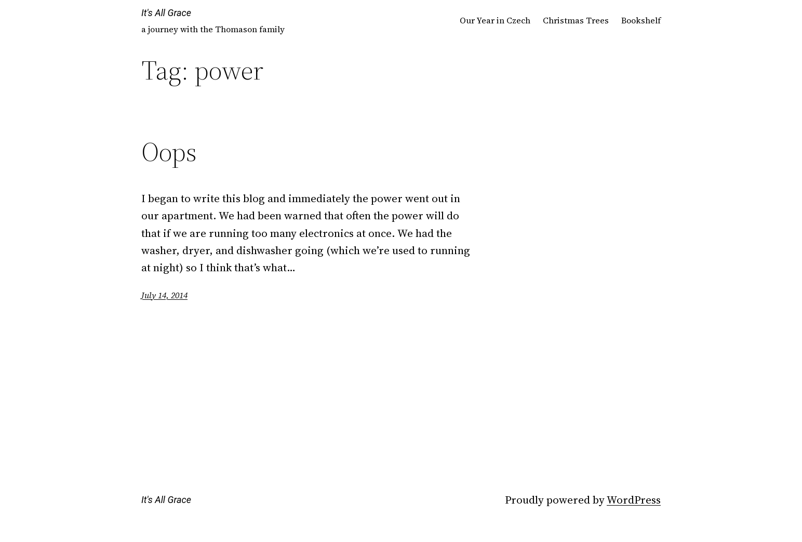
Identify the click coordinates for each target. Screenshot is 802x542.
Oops (169, 151)
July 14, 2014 (164, 295)
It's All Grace (166, 12)
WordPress (634, 499)
